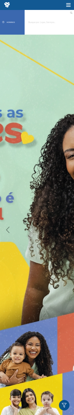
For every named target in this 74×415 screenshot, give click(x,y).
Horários (8, 22)
